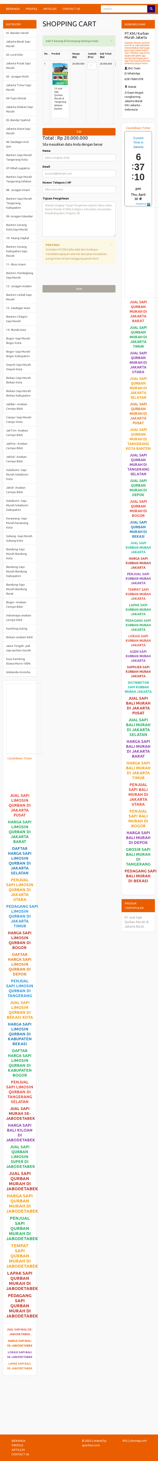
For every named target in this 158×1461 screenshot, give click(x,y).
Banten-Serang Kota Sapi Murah (17, 227)
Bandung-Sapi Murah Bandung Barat (16, 589)
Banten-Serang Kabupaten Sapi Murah (16, 251)
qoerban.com (91, 1445)
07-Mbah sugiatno (18, 168)
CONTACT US (71, 8)
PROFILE (31, 8)
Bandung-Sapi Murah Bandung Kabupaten (16, 571)
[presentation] (72, 275)
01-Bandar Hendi (17, 33)
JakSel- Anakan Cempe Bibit (16, 459)
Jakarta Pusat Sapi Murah (18, 65)
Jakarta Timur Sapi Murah (18, 87)
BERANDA (13, 8)
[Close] (111, 40)
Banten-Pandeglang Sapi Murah (19, 275)
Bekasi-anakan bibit (19, 637)
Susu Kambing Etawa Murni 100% (18, 661)
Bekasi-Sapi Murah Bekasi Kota (18, 380)
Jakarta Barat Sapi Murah (18, 44)
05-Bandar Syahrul (18, 120)
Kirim (79, 288)
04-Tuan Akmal (16, 98)
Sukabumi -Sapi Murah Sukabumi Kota (17, 474)
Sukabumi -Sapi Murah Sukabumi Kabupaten (17, 505)
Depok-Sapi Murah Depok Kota (18, 367)
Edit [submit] (79, 131)
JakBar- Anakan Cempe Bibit (16, 406)
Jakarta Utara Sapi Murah (18, 131)
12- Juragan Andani (19, 286)
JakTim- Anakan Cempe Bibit (17, 433)
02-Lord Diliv (14, 54)
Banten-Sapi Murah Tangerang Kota (19, 157)
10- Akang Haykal (17, 238)
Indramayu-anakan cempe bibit (18, 618)
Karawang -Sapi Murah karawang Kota (17, 523)
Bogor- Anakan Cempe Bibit (16, 604)
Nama (46, 150)
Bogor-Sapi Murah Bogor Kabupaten (18, 354)
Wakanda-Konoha (18, 672)
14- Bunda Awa (16, 329)
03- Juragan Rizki (17, 76)
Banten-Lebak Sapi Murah (19, 297)
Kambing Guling (16, 628)
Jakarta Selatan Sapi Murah (19, 109)
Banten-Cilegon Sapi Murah (16, 319)
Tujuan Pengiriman (55, 198)
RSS (125, 1440)
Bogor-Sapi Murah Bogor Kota (18, 341)
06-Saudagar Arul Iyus (17, 144)
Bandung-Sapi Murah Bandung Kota (16, 554)
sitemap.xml (138, 1440)
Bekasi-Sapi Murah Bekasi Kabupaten (18, 393)
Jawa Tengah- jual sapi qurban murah (18, 648)
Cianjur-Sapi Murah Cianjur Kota (18, 419)
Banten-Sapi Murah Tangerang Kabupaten (19, 203)
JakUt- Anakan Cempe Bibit (15, 490)
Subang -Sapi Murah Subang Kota (19, 538)
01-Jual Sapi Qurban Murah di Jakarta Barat (137, 922)
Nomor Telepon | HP (56, 182)
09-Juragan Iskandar (19, 216)
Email (46, 166)
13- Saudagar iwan (18, 308)
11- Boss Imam (16, 264)
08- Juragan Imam (18, 190)
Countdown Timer (19, 758)
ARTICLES (50, 8)
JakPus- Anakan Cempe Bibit (16, 446)
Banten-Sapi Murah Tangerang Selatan (19, 179)
